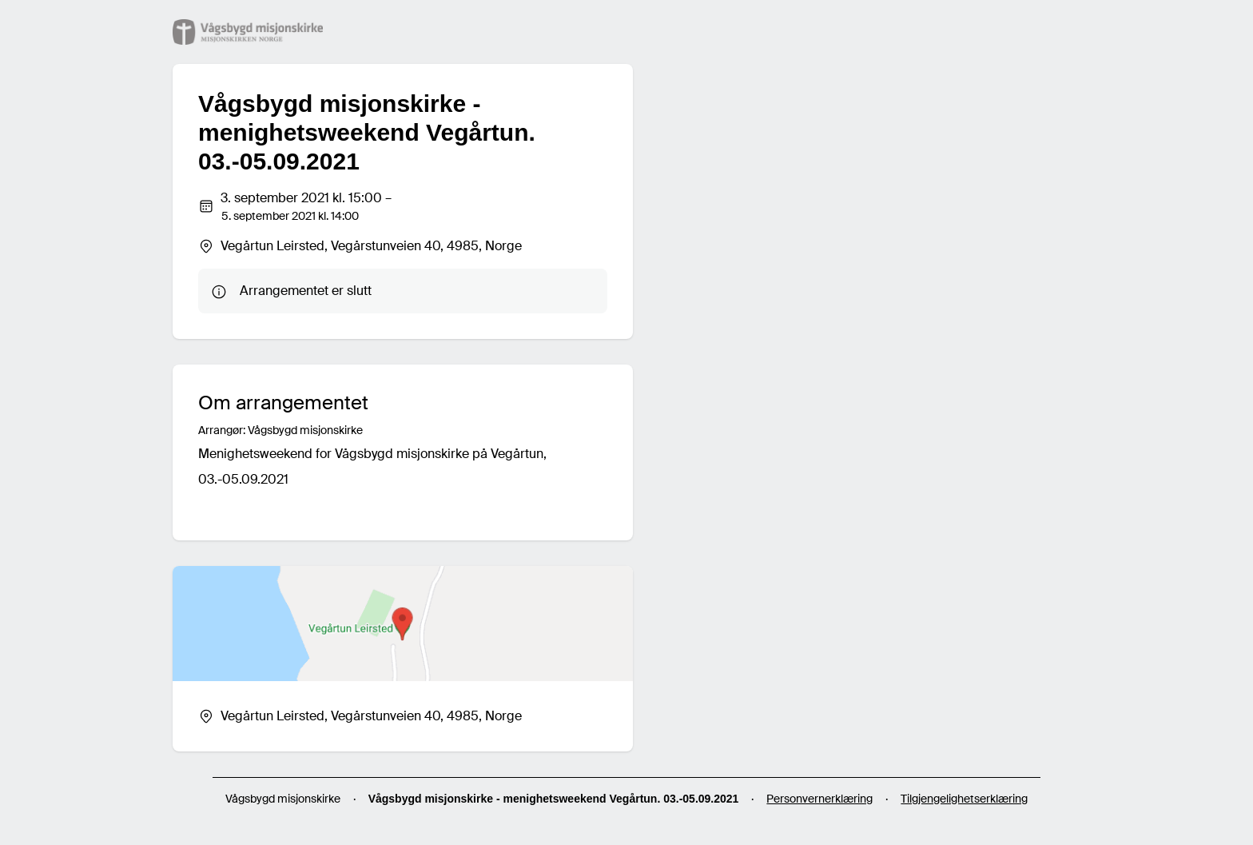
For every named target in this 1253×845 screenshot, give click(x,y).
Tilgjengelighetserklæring (964, 798)
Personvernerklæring (819, 798)
